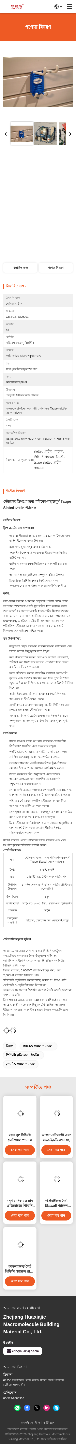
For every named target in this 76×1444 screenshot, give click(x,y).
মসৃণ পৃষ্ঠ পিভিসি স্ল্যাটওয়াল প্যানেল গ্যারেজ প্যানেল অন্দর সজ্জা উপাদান (19, 1138)
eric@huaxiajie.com (22, 1351)
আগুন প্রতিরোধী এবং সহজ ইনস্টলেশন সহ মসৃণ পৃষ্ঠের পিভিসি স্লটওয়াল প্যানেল (56, 1138)
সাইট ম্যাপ (49, 1422)
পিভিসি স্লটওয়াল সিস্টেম (22, 1055)
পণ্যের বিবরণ (55, 267)
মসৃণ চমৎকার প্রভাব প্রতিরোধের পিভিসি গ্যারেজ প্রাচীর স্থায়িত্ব (20, 1203)
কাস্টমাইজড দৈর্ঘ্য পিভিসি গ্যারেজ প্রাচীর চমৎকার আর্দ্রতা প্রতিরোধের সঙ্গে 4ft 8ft (20, 1269)
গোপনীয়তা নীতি (31, 1422)
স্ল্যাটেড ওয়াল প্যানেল (20, 1064)
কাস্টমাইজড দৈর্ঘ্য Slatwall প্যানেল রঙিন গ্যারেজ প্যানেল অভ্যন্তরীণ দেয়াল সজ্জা (56, 1203)
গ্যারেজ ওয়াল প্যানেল (37, 1046)
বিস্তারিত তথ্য (20, 267)
